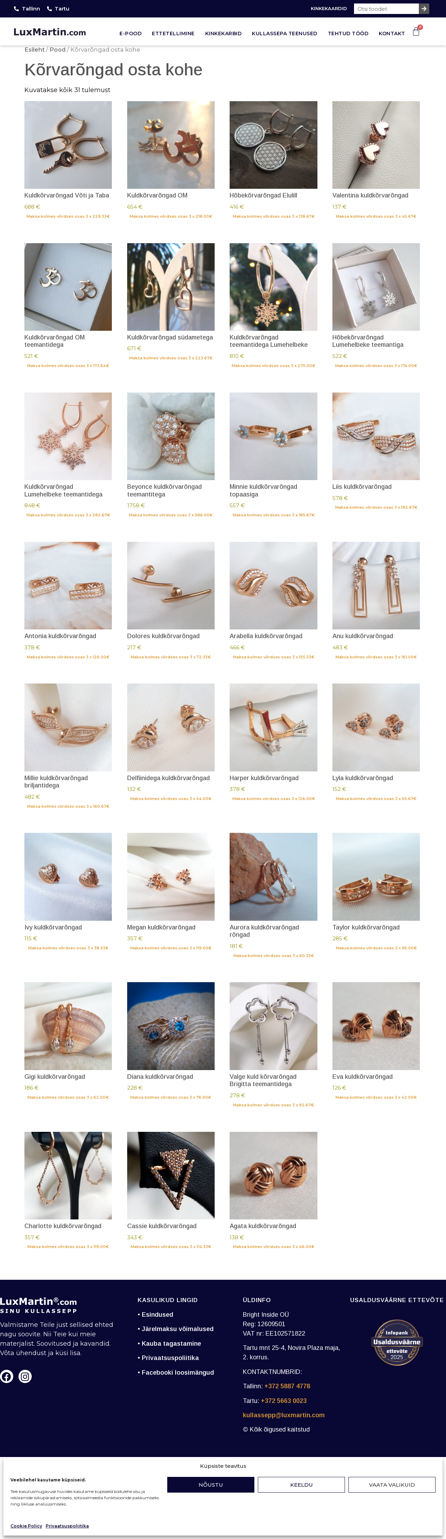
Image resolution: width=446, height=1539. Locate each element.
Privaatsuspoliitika (67, 1526)
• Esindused (155, 1314)
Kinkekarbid (223, 33)
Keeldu (301, 1484)
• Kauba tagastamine (169, 1343)
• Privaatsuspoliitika (168, 1357)
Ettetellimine (173, 33)
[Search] (424, 8)
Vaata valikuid (392, 1484)
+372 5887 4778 (287, 1386)
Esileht (34, 49)
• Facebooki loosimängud (176, 1372)
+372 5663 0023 (284, 1400)
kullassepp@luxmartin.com (284, 1415)
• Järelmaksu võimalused (176, 1328)
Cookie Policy (26, 1526)
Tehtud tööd (348, 33)
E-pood (130, 33)
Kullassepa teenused (284, 33)
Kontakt (392, 33)
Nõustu (211, 1484)
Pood (57, 49)
